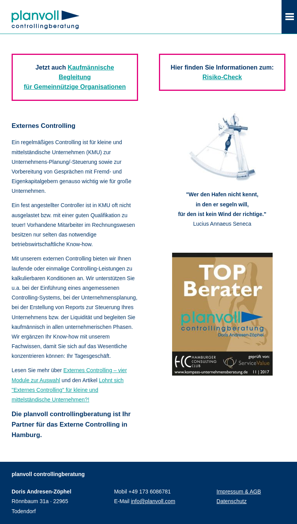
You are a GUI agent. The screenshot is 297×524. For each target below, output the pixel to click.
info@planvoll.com (153, 501)
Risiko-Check (222, 76)
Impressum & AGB (239, 491)
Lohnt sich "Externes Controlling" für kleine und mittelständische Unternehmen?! (68, 390)
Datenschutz (232, 501)
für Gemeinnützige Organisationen (75, 86)
